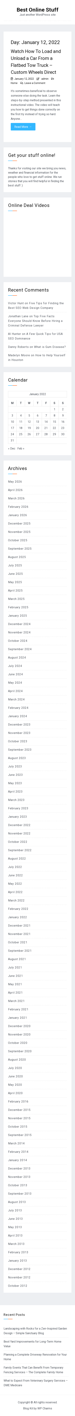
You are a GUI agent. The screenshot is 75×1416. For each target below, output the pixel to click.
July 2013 (15, 1210)
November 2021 (19, 934)
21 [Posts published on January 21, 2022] (46, 428)
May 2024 (15, 682)
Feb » (20, 448)
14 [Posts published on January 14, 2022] (46, 421)
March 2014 (16, 1143)
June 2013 (15, 1218)
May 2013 (15, 1227)
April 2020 (15, 1093)
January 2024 (17, 716)
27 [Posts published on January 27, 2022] (37, 434)
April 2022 (15, 892)
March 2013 (16, 1244)
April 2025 (15, 590)
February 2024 (18, 708)
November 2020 (19, 1034)
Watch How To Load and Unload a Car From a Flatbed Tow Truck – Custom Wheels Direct (36, 62)
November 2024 (19, 632)
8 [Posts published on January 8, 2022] (54, 415)
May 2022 (15, 883)
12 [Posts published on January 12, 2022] (29, 421)
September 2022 (20, 850)
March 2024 (16, 699)
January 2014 (17, 1160)
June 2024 (15, 674)
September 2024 (20, 649)
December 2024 (19, 624)
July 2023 (15, 766)
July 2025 (15, 565)
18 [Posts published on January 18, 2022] (20, 428)
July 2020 (15, 1068)
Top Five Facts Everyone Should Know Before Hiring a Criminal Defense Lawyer (35, 321)
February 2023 (18, 808)
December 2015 (19, 1110)
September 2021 (20, 950)
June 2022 (15, 875)
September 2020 (20, 1051)
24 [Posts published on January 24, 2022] (12, 434)
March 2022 (16, 900)
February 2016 (18, 1101)
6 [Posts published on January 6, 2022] (37, 415)
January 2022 (17, 917)
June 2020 (15, 1076)
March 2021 (16, 1001)
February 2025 (18, 607)
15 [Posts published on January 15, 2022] (54, 421)
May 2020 (15, 1084)
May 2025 (15, 582)
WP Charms (44, 1408)
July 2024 (15, 666)
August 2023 (17, 758)
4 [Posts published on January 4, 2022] (21, 415)
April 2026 (15, 490)
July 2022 (15, 867)
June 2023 (15, 775)
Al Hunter (14, 334)
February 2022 (18, 909)
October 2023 (17, 741)
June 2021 (15, 976)
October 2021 (17, 942)
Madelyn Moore (19, 355)
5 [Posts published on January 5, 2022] (29, 415)
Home (14, 83)
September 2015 (20, 1135)
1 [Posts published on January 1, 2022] (54, 409)
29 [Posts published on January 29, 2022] (54, 434)
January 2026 (17, 515)
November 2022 (19, 833)
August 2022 (17, 858)
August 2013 (17, 1202)
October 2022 (17, 842)
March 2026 (16, 498)
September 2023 (20, 749)
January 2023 (17, 816)
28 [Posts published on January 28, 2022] (46, 434)
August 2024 (17, 657)
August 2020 (17, 1059)
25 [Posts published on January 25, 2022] (20, 434)
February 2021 (18, 1009)
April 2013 (15, 1235)
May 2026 (15, 481)
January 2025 (17, 615)
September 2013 (20, 1193)
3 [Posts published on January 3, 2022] (12, 415)
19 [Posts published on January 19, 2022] (29, 428)
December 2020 (19, 1026)
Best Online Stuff (38, 9)
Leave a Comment (35, 83)
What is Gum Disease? (50, 347)
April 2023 (15, 791)
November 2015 (19, 1118)
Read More (23, 127)
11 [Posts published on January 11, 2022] (20, 421)
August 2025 (17, 557)
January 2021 (17, 1017)
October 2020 (17, 1043)
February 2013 (18, 1252)
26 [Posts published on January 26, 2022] (29, 434)
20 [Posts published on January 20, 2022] (37, 428)
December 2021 (19, 925)
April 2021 (15, 992)
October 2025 (17, 540)
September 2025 (20, 548)
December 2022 (19, 825)
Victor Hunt (16, 303)
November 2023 (19, 733)
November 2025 (19, 532)
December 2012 (19, 1269)
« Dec (11, 448)
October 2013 (17, 1185)
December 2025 (19, 523)
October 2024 (17, 641)
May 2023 (15, 783)
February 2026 (18, 506)
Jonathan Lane (18, 316)
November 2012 (19, 1277)
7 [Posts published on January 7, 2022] (46, 415)
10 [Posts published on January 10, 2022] (12, 421)
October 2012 (17, 1285)
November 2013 (19, 1177)
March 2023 (16, 800)
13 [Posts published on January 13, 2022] (37, 421)
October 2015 (17, 1126)
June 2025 (15, 573)
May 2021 (15, 984)
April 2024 (15, 691)
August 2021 (17, 959)
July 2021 (15, 967)
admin (45, 78)
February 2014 (18, 1151)
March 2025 (16, 599)
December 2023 (19, 724)
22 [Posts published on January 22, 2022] (54, 428)
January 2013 (17, 1260)
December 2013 (19, 1168)
